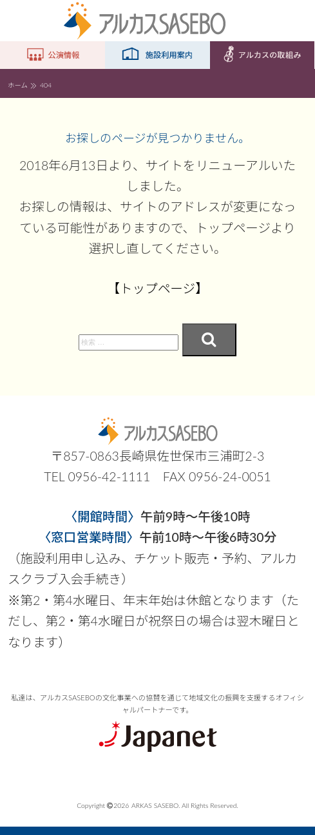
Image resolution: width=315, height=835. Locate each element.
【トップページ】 (158, 288)
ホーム (18, 85)
